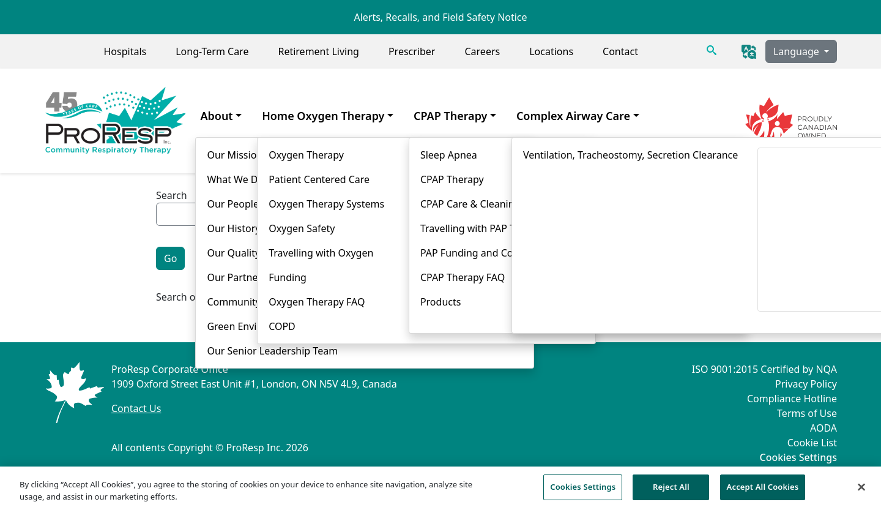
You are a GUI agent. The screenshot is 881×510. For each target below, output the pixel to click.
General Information (311, 238)
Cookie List (812, 442)
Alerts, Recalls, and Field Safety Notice (440, 17)
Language (797, 51)
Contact (620, 51)
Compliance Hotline (792, 398)
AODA (823, 428)
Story (620, 238)
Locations (551, 51)
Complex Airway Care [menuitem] (573, 115)
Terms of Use (807, 413)
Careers (482, 51)
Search (171, 195)
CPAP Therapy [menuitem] (451, 115)
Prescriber (412, 51)
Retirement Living (318, 51)
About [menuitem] (216, 115)
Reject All (671, 492)
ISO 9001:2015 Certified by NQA (764, 369)
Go (170, 258)
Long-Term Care (212, 51)
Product (483, 238)
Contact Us (136, 408)
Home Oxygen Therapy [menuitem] (323, 115)
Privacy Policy (806, 384)
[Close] (861, 492)
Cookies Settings (798, 457)
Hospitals (124, 51)
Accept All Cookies (763, 492)
